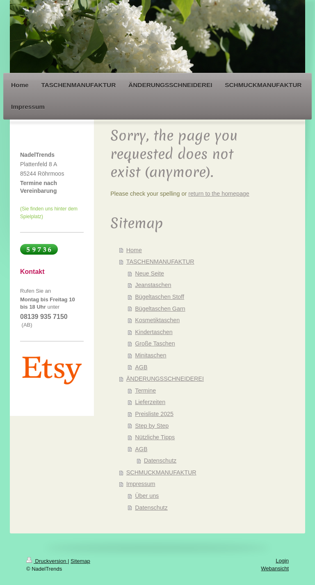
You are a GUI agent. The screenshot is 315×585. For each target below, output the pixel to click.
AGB (141, 367)
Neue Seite (149, 273)
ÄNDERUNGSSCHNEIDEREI (165, 378)
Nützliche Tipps (155, 437)
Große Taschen (155, 343)
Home (134, 250)
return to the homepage (218, 193)
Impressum (140, 484)
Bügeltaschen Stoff (159, 297)
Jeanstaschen (153, 285)
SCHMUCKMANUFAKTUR (161, 472)
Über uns (147, 495)
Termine (145, 390)
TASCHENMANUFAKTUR (160, 261)
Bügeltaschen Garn (160, 308)
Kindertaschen (153, 332)
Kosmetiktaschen (157, 320)
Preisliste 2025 (154, 414)
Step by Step (152, 425)
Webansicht (275, 568)
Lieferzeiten (150, 402)
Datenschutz (160, 460)
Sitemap (80, 561)
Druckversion (47, 561)
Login (282, 561)
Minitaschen (150, 355)
